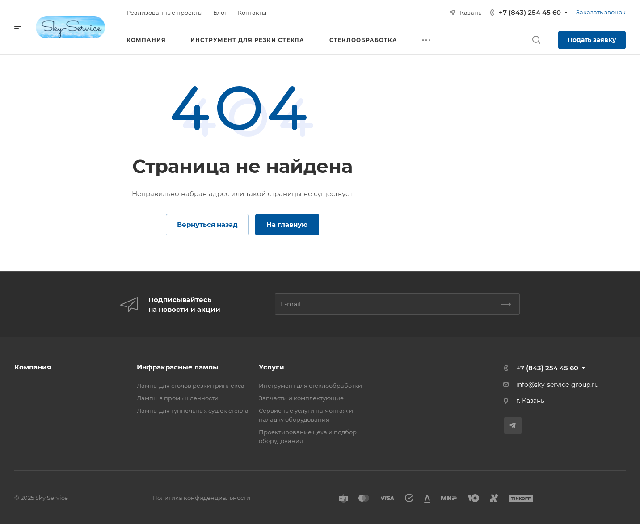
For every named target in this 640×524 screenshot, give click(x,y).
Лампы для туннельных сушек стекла (192, 410)
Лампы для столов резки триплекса (190, 385)
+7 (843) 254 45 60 (530, 12)
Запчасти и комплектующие (301, 398)
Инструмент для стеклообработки (310, 385)
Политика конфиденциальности (201, 497)
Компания (32, 367)
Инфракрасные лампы (178, 367)
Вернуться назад (207, 224)
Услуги (271, 367)
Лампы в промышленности (178, 398)
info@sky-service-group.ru (557, 385)
